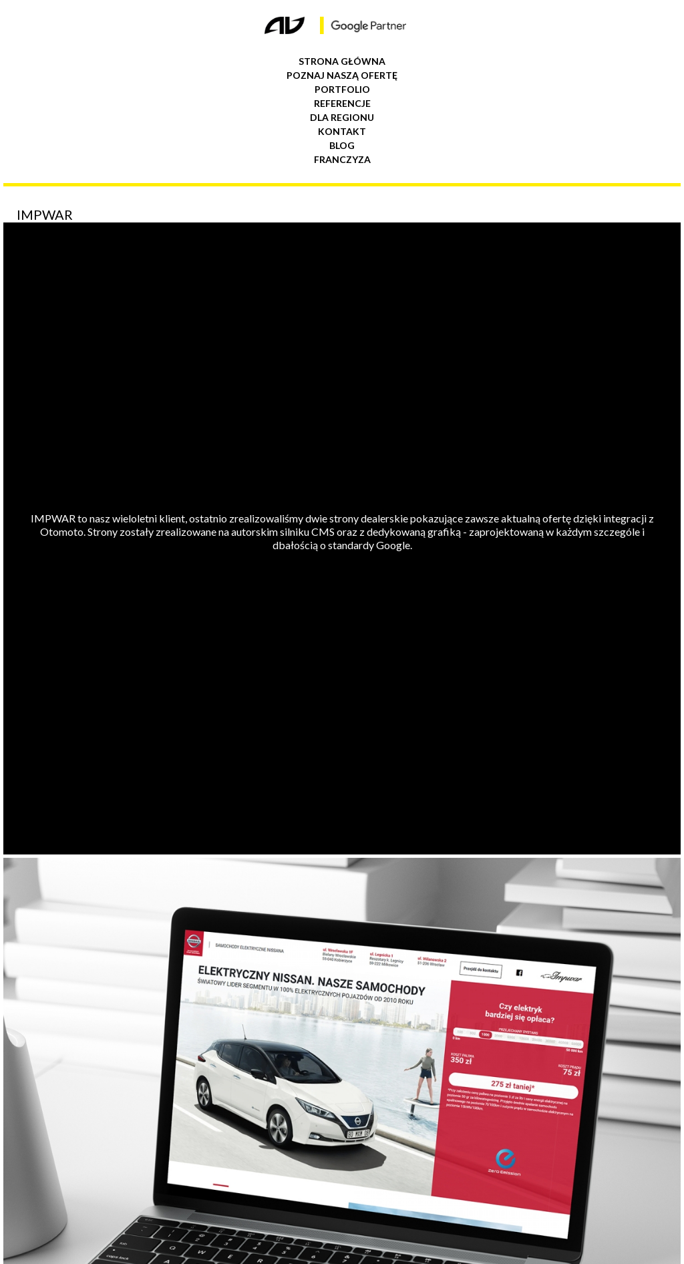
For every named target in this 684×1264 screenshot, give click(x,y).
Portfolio (342, 89)
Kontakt (342, 131)
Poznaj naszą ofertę (342, 75)
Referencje (342, 103)
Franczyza (342, 159)
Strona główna (342, 61)
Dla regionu (342, 117)
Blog (342, 145)
